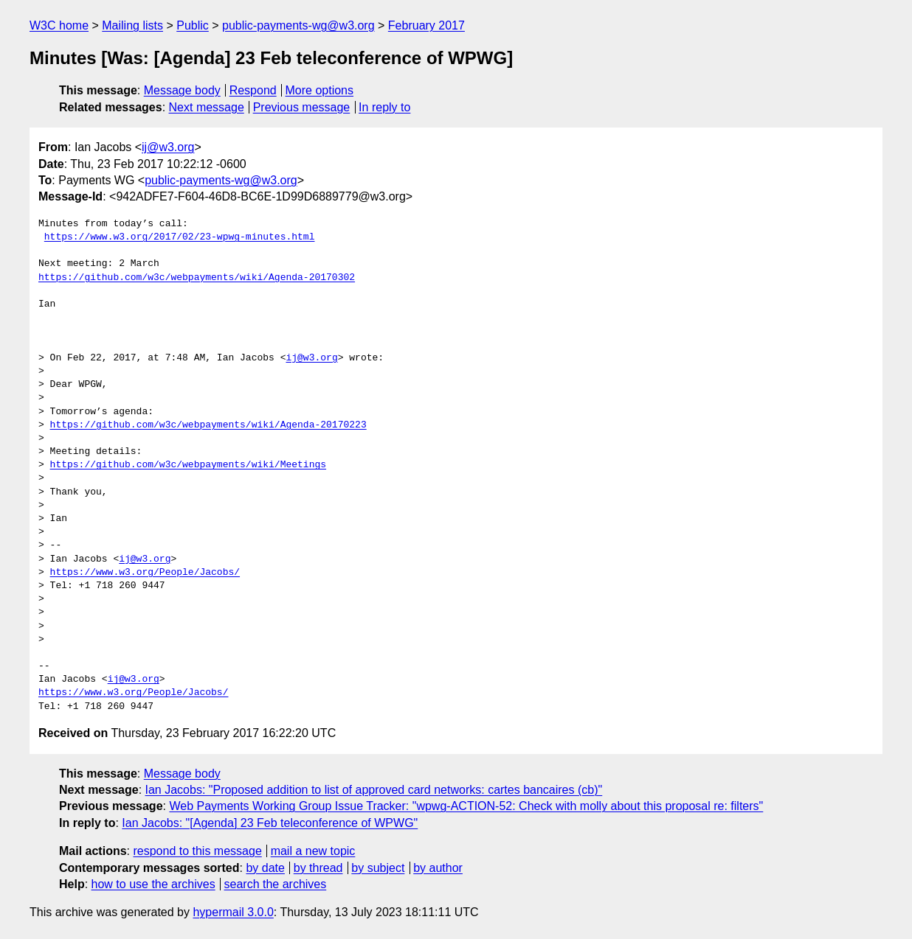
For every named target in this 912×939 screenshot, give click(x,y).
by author (438, 868)
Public (192, 25)
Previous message (301, 107)
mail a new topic (313, 851)
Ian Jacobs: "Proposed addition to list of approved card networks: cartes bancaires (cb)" (374, 789)
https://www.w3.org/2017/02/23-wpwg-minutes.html (179, 237)
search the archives (275, 884)
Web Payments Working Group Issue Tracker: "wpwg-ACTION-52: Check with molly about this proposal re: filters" (466, 806)
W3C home (59, 25)
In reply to (384, 107)
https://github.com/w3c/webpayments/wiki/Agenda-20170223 (208, 425)
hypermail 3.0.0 (233, 912)
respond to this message (197, 851)
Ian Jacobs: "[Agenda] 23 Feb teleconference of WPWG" (270, 823)
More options (320, 90)
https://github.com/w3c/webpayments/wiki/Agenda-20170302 (196, 278)
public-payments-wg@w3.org (298, 25)
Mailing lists (132, 25)
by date (265, 868)
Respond (253, 90)
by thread (318, 868)
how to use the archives (153, 884)
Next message (206, 107)
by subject (377, 868)
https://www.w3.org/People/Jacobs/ (145, 572)
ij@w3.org (168, 147)
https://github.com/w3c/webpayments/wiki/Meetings (188, 465)
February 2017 (426, 25)
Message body (182, 90)
